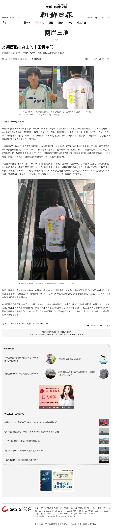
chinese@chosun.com (45, 516)
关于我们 (39, 523)
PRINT (97, 58)
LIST (88, 58)
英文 (103, 17)
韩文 (97, 17)
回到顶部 (105, 325)
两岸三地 (39, 22)
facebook (92, 325)
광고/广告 (74, 523)
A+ (104, 58)
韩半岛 (27, 22)
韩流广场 (81, 22)
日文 (109, 17)
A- (109, 58)
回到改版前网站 (89, 523)
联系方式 (64, 523)
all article (89, 17)
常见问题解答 (51, 523)
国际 (51, 22)
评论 (70, 22)
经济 (60, 22)
